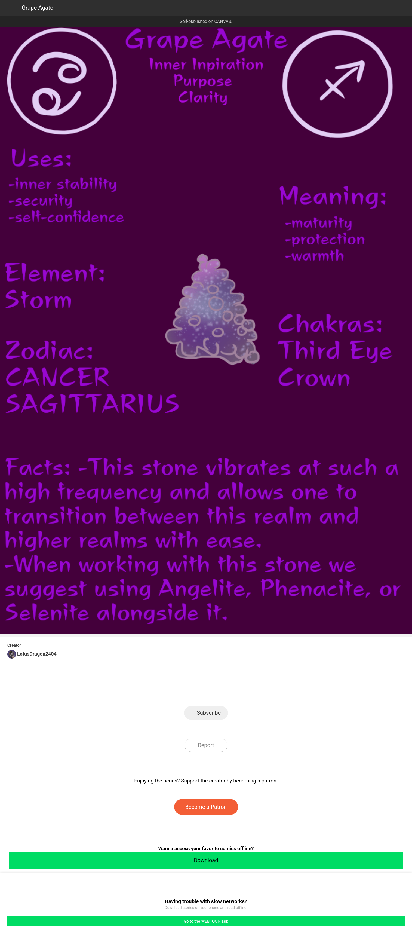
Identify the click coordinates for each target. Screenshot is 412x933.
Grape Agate (37, 7)
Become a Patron (206, 807)
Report (206, 745)
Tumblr (230, 690)
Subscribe (209, 712)
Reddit (255, 690)
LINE (157, 690)
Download (206, 860)
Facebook (181, 690)
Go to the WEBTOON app (206, 921)
